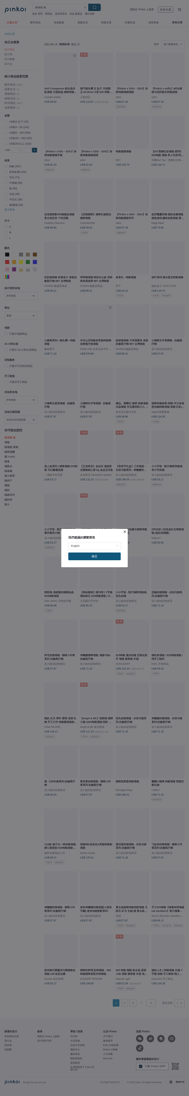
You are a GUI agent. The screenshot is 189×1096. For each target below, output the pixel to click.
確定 (94, 556)
